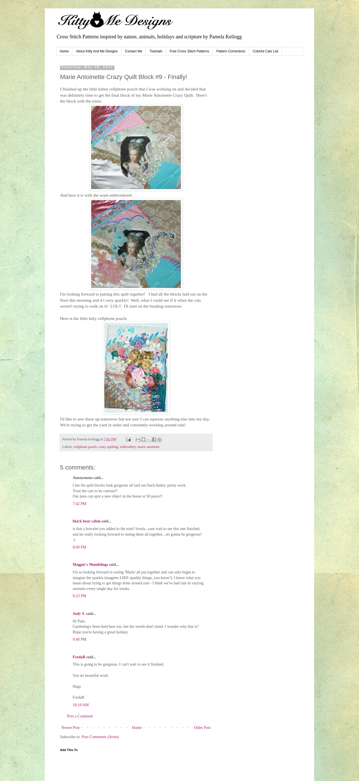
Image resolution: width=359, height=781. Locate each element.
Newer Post (70, 728)
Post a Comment (80, 716)
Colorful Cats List (265, 51)
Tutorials (155, 51)
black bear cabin (86, 521)
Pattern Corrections (230, 51)
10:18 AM (81, 705)
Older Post (202, 728)
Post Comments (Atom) (100, 737)
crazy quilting (108, 447)
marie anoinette (149, 447)
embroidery (128, 447)
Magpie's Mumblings (90, 564)
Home (64, 51)
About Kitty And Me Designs (97, 51)
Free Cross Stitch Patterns (189, 51)
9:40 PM (79, 639)
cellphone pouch (85, 447)
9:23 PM (79, 596)
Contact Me (133, 51)
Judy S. (79, 614)
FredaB (79, 657)
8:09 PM (79, 547)
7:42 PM (79, 504)
